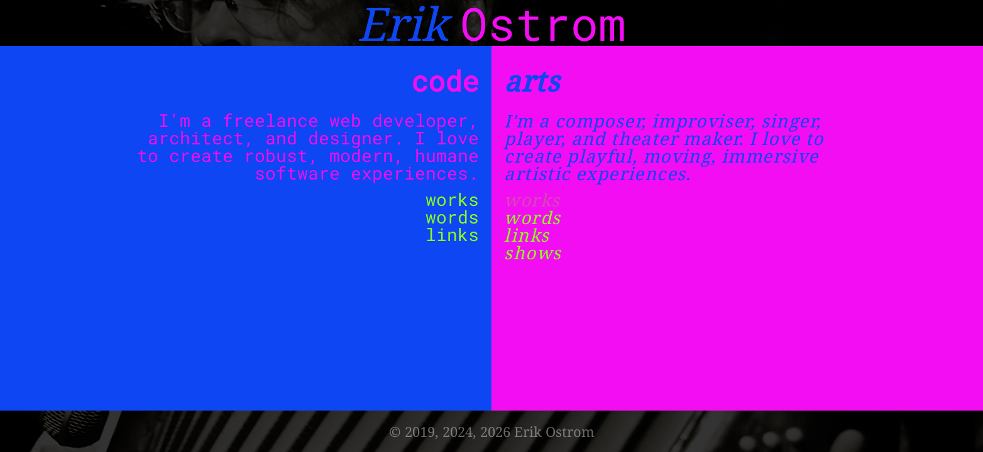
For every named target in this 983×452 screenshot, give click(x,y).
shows (532, 252)
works (452, 199)
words (452, 217)
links (452, 234)
